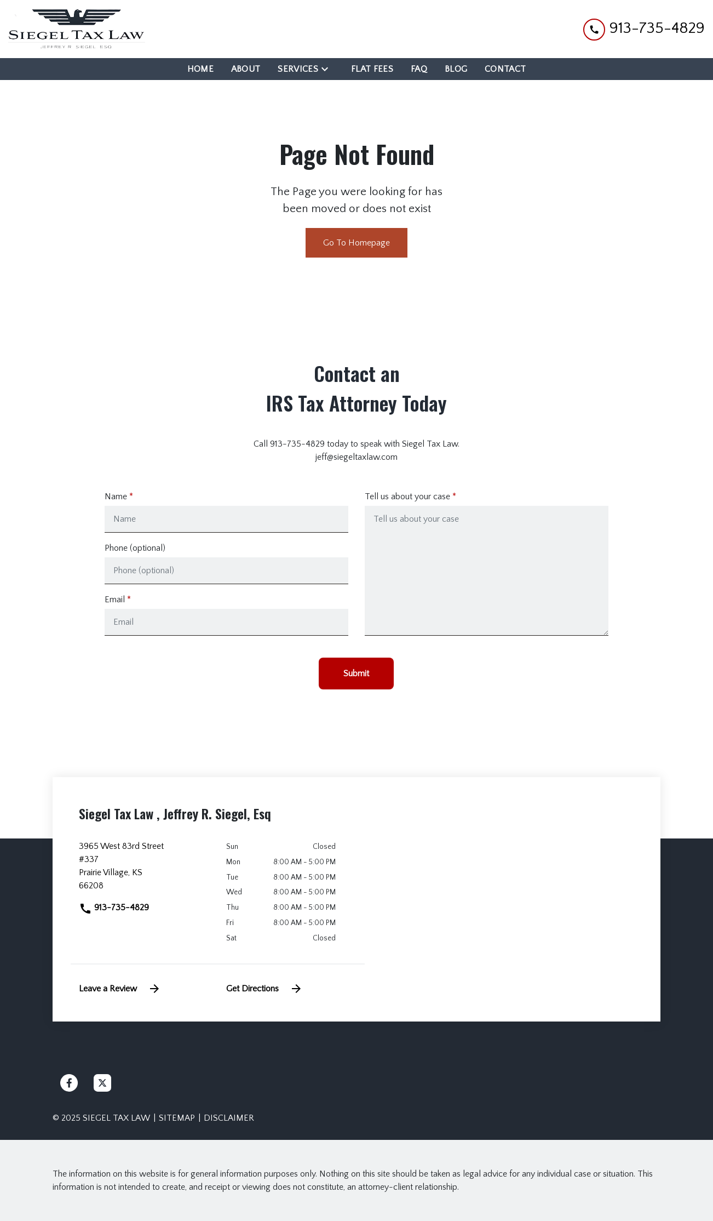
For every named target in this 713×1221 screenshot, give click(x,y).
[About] (246, 69)
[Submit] (356, 673)
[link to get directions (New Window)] (144, 870)
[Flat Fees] (372, 69)
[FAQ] (419, 69)
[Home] (200, 69)
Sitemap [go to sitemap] (177, 1118)
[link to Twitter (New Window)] (102, 1083)
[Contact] (505, 69)
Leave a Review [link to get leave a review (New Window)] (120, 988)
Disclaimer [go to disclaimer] (229, 1118)
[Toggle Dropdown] (328, 69)
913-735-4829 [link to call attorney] (114, 907)
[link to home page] (76, 29)
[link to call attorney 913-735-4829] (644, 29)
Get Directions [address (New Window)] (264, 988)
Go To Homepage (356, 243)
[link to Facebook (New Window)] (69, 1083)
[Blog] (456, 69)
